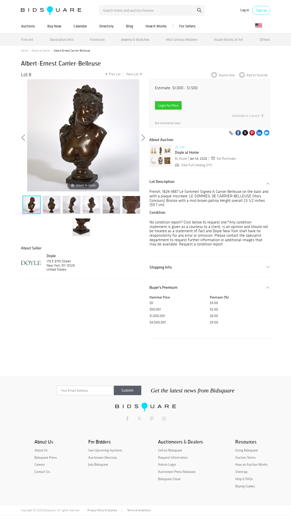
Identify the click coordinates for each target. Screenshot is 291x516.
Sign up (261, 10)
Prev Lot (112, 74)
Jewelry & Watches (135, 39)
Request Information (173, 457)
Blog (129, 26)
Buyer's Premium (163, 287)
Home (24, 50)
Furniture (97, 39)
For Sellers (187, 26)
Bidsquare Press (45, 457)
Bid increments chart (167, 123)
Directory (106, 26)
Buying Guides (245, 486)
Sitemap (241, 471)
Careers (39, 464)
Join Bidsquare (98, 464)
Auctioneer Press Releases (177, 471)
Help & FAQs (244, 479)
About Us (41, 450)
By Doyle (181, 158)
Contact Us (42, 471)
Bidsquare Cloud (169, 479)
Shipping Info (160, 267)
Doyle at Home (41, 50)
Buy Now (54, 26)
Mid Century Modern (182, 39)
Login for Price (168, 105)
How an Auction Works (251, 464)
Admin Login (167, 464)
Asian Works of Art (228, 39)
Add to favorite (257, 75)
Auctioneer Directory (102, 457)
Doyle (51, 255)
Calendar (80, 26)
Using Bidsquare (246, 450)
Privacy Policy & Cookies (102, 510)
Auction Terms (245, 457)
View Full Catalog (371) (193, 165)
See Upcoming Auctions (105, 450)
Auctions (28, 26)
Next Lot (134, 74)
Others (265, 39)
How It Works (156, 26)
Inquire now (226, 75)
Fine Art (27, 39)
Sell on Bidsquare (170, 450)
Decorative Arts (62, 39)
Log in (244, 10)
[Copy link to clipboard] (231, 133)
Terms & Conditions (138, 510)
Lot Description (162, 181)
